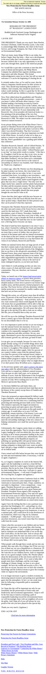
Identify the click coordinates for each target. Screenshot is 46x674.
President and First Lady (10, 644)
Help (36, 653)
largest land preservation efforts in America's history (21, 277)
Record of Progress (8, 646)
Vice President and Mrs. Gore (32, 644)
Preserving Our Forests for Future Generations (18, 634)
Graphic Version (7, 667)
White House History (9, 653)
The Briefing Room (24, 646)
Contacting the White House (31, 648)
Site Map (4, 663)
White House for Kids (9, 651)
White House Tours (25, 653)
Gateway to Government (10, 648)
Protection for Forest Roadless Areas (14, 638)
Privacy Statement (8, 655)
